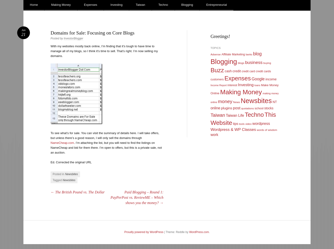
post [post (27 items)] (236, 108)
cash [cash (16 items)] (228, 71)
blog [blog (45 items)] (257, 53)
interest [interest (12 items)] (232, 85)
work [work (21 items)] (214, 135)
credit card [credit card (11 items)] (248, 71)
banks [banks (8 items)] (249, 54)
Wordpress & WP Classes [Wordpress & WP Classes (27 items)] (233, 129)
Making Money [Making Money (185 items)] (241, 92)
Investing (116, 4)
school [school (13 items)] (259, 108)
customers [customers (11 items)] (217, 79)
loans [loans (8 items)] (257, 85)
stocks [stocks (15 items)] (268, 108)
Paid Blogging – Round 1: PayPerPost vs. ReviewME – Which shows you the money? (137, 197)
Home (34, 4)
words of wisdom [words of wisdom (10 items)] (267, 130)
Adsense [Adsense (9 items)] (216, 54)
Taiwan (140, 4)
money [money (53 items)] (225, 101)
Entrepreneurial (216, 4)
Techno (163, 4)
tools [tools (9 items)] (241, 124)
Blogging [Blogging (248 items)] (224, 61)
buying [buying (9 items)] (267, 63)
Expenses (90, 4)
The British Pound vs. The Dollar (78, 192)
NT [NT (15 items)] (275, 102)
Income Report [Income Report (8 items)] (219, 85)
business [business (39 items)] (254, 62)
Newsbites (71, 174)
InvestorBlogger (73, 38)
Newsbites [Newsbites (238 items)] (256, 100)
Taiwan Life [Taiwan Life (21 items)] (235, 115)
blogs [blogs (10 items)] (241, 63)
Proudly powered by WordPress (144, 232)
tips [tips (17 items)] (235, 124)
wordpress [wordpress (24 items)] (261, 123)
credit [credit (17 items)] (237, 71)
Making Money (61, 4)
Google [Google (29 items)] (258, 79)
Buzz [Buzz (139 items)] (217, 70)
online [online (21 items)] (215, 108)
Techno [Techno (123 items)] (254, 114)
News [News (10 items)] (236, 102)
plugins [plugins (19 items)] (226, 108)
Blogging (187, 4)
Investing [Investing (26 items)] (246, 85)
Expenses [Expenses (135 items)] (238, 78)
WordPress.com (199, 232)
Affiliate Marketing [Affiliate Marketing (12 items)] (233, 54)
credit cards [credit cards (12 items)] (263, 71)
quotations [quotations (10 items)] (247, 108)
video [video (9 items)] (248, 124)
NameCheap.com (62, 143)
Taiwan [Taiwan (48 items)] (218, 115)
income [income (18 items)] (270, 79)
